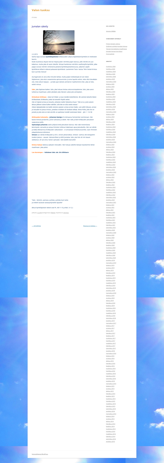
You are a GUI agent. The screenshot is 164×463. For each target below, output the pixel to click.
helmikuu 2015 (110, 406)
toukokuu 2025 (110, 97)
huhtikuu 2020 (110, 250)
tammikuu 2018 (111, 318)
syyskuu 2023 (110, 147)
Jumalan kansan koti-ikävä (114, 51)
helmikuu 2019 (110, 285)
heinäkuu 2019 (110, 273)
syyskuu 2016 (110, 358)
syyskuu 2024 (110, 117)
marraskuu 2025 (111, 82)
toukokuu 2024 (110, 127)
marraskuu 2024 (111, 112)
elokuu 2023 (110, 149)
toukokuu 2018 (110, 308)
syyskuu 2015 (110, 389)
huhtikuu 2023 (110, 160)
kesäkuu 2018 (110, 306)
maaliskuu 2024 (111, 132)
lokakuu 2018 (110, 295)
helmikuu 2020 (110, 255)
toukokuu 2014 (110, 429)
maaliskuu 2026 (111, 71)
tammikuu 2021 (111, 228)
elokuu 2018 (110, 301)
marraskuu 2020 (111, 233)
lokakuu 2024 (110, 114)
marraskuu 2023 (111, 142)
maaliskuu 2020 (111, 253)
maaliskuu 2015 (111, 404)
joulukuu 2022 (110, 170)
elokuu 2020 (110, 240)
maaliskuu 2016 (111, 373)
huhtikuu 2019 (110, 280)
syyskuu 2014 (110, 419)
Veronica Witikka (111, 31)
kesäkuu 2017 (110, 336)
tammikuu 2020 (111, 258)
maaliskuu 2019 (111, 283)
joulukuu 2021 (110, 200)
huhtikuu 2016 (110, 371)
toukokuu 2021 (110, 217)
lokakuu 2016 (110, 356)
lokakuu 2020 (110, 235)
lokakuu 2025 (110, 84)
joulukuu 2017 (110, 321)
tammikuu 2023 (111, 167)
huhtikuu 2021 (110, 220)
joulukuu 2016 (110, 351)
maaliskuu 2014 (111, 434)
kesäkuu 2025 (110, 94)
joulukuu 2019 (110, 260)
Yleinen (53, 213)
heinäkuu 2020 (110, 243)
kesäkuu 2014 (110, 426)
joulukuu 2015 (110, 381)
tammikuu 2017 (111, 348)
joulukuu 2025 (110, 79)
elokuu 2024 (110, 119)
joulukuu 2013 (110, 441)
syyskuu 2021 (110, 207)
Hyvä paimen (110, 54)
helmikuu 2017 (110, 346)
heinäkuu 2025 (110, 92)
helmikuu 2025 (110, 104)
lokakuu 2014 (110, 416)
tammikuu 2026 (111, 76)
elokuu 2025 (110, 89)
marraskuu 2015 (111, 384)
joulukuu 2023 (110, 139)
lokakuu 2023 (110, 144)
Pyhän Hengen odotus (113, 44)
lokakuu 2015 (110, 386)
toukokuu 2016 (110, 368)
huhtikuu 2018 (110, 311)
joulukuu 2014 (110, 411)
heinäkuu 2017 (110, 333)
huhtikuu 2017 (110, 341)
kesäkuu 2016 (110, 366)
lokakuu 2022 (110, 175)
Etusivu (34, 17)
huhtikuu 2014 (110, 431)
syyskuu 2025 (110, 87)
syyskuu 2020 (110, 238)
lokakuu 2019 (110, 265)
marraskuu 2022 (111, 172)
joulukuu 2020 (110, 230)
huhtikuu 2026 (110, 69)
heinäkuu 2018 (110, 303)
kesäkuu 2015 (110, 396)
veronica (66, 213)
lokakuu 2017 (110, 326)
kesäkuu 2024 (110, 124)
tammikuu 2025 (111, 107)
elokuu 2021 (110, 210)
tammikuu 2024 (111, 137)
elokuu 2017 (110, 331)
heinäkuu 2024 (110, 122)
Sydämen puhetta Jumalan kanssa (116, 46)
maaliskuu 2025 (111, 102)
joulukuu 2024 (110, 109)
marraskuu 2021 (111, 202)
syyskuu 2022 (110, 177)
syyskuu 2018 (110, 298)
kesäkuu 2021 (110, 215)
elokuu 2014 (110, 421)
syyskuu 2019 (110, 268)
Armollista (36, 226)
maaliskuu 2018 (111, 313)
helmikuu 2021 (110, 225)
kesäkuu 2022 (110, 185)
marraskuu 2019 (111, 263)
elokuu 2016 (110, 361)
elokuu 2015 (110, 391)
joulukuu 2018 (110, 290)
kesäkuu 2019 (110, 275)
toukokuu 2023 (110, 157)
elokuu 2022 (110, 180)
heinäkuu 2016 (110, 363)
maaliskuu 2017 (111, 343)
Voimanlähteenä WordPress (40, 454)
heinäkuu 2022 (110, 182)
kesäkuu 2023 (110, 155)
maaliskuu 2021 (111, 222)
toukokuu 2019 (110, 278)
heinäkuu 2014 (110, 424)
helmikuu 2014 (110, 436)
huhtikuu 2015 (110, 401)
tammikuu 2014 (111, 439)
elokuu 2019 (110, 270)
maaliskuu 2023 (111, 162)
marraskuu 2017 (111, 323)
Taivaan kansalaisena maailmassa (116, 49)
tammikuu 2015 (111, 409)
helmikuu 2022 (110, 195)
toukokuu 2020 (110, 248)
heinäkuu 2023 (110, 152)
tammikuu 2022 (111, 197)
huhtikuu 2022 (110, 190)
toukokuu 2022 (110, 187)
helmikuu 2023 (110, 165)
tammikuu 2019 (111, 288)
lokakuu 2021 (110, 205)
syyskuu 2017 (110, 328)
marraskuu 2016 (111, 353)
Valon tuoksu (41, 10)
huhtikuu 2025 (110, 99)
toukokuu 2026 (110, 66)
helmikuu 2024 (110, 134)
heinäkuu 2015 (110, 394)
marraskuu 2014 (111, 414)
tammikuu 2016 (111, 379)
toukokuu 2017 (110, 338)
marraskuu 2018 (111, 293)
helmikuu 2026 (110, 74)
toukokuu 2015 (110, 399)
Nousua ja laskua (90, 226)
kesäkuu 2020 (110, 245)
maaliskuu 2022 (111, 192)
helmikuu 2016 (110, 376)
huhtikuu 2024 (110, 129)
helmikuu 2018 (110, 316)
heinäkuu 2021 (110, 212)
